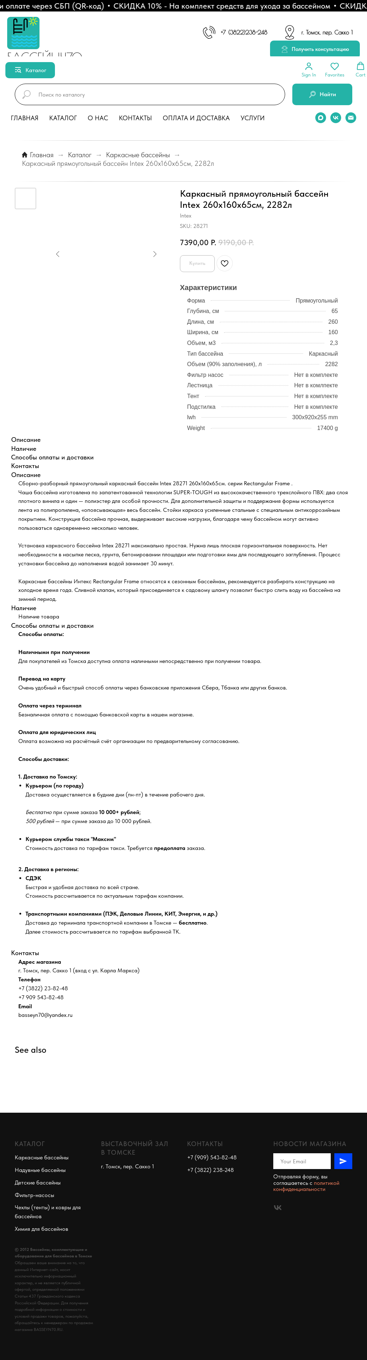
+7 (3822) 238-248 (210, 1170)
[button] (315, 50)
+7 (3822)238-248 (244, 32)
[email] (350, 117)
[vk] (335, 117)
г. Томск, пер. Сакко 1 (327, 32)
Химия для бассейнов (41, 1228)
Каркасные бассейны (138, 154)
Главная (24, 118)
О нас (98, 118)
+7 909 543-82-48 (41, 997)
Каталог (63, 118)
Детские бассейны (38, 1182)
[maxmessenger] (320, 117)
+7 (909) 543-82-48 (212, 1157)
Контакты (135, 118)
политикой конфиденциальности (306, 1186)
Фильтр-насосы (34, 1195)
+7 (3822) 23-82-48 (43, 988)
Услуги (253, 118)
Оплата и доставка (196, 118)
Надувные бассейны (40, 1170)
